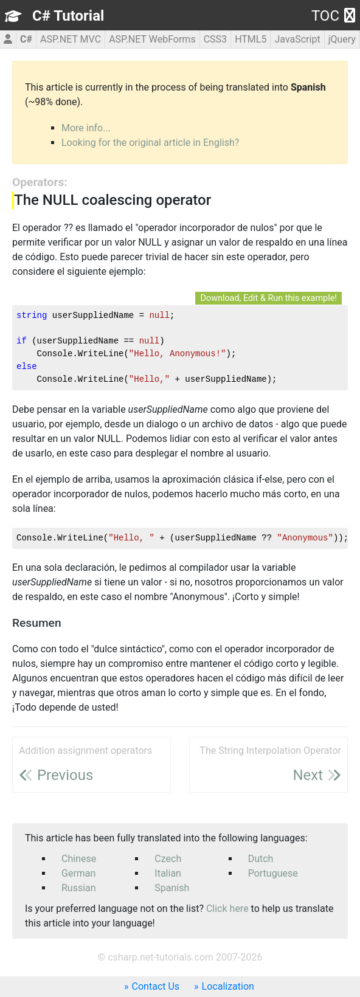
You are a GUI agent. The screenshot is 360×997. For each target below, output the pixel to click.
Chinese (78, 858)
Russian (78, 888)
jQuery (342, 39)
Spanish (171, 888)
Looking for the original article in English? (150, 142)
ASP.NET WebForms (152, 39)
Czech (167, 858)
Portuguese (273, 873)
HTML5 (250, 39)
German (78, 873)
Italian (167, 873)
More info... (86, 128)
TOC (333, 15)
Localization (228, 986)
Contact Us (156, 986)
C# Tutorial (68, 15)
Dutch (261, 858)
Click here (227, 908)
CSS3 (215, 39)
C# (26, 39)
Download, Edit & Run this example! (268, 298)
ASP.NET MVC (70, 39)
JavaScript (297, 39)
